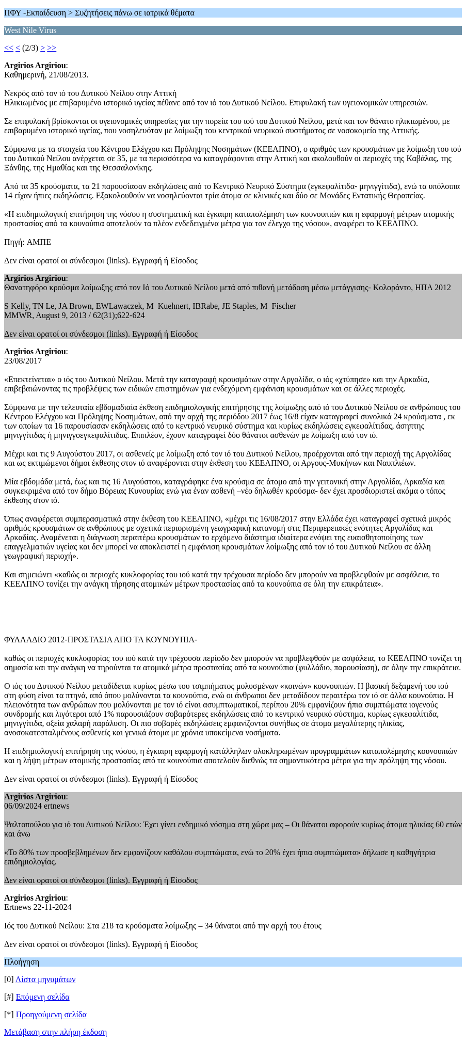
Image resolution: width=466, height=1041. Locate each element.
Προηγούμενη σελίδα (51, 1014)
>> (51, 47)
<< (8, 47)
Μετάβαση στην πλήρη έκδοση (55, 1032)
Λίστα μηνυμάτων (45, 979)
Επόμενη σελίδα (43, 996)
